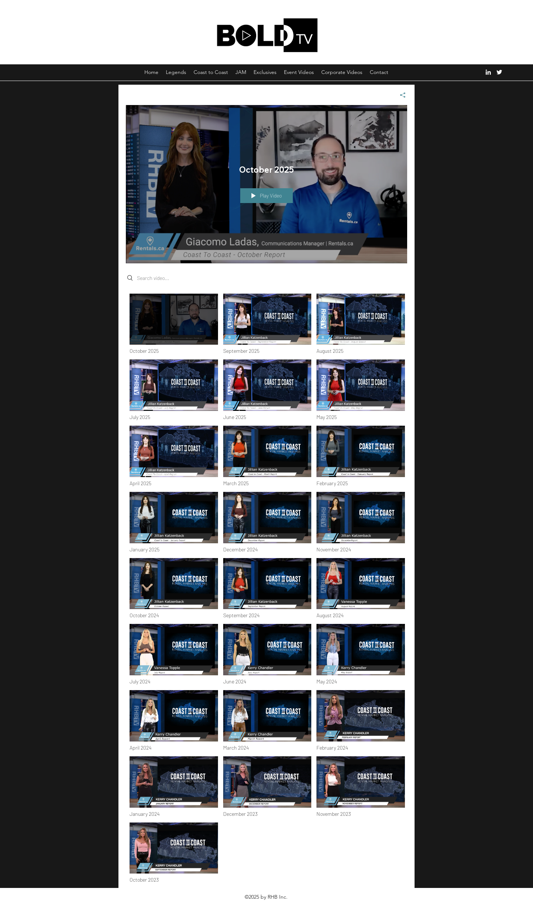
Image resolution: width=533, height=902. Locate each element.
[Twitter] (499, 72)
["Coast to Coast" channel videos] (266, 590)
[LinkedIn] (488, 72)
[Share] (400, 95)
